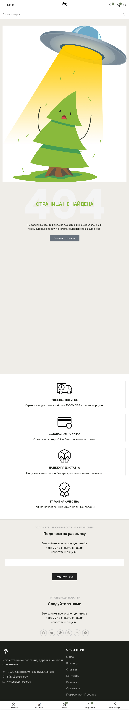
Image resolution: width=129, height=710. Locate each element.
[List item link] (33, 677)
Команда (72, 663)
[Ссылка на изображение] (6, 651)
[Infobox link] (64, 394)
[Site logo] (64, 4)
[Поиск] (64, 14)
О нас (70, 657)
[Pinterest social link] (60, 632)
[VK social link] (77, 632)
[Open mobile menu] (8, 5)
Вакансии (72, 682)
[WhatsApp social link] (68, 632)
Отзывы (71, 669)
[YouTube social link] (52, 632)
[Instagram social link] (43, 632)
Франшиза (73, 688)
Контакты (72, 675)
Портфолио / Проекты (81, 694)
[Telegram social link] (85, 632)
